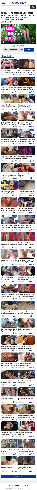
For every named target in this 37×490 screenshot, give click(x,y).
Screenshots (13, 50)
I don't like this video (14, 46)
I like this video (11, 46)
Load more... (18, 476)
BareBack (19, 3)
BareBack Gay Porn (16, 488)
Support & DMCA (14, 485)
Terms (26, 485)
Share (21, 50)
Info (5, 50)
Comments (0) (29, 50)
